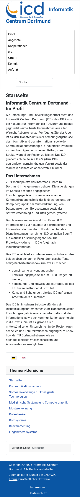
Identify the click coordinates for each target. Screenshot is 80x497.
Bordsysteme (17, 420)
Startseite (15, 380)
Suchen (11, 82)
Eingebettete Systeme (23, 432)
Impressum (37, 487)
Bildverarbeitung (19, 426)
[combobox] (34, 82)
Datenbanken (18, 414)
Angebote (14, 40)
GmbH (12, 58)
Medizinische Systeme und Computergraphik (38, 402)
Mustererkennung (20, 408)
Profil (11, 34)
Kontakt (13, 63)
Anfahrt (13, 69)
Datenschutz (38, 493)
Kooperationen (17, 46)
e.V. (10, 52)
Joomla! (14, 475)
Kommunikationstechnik (25, 386)
